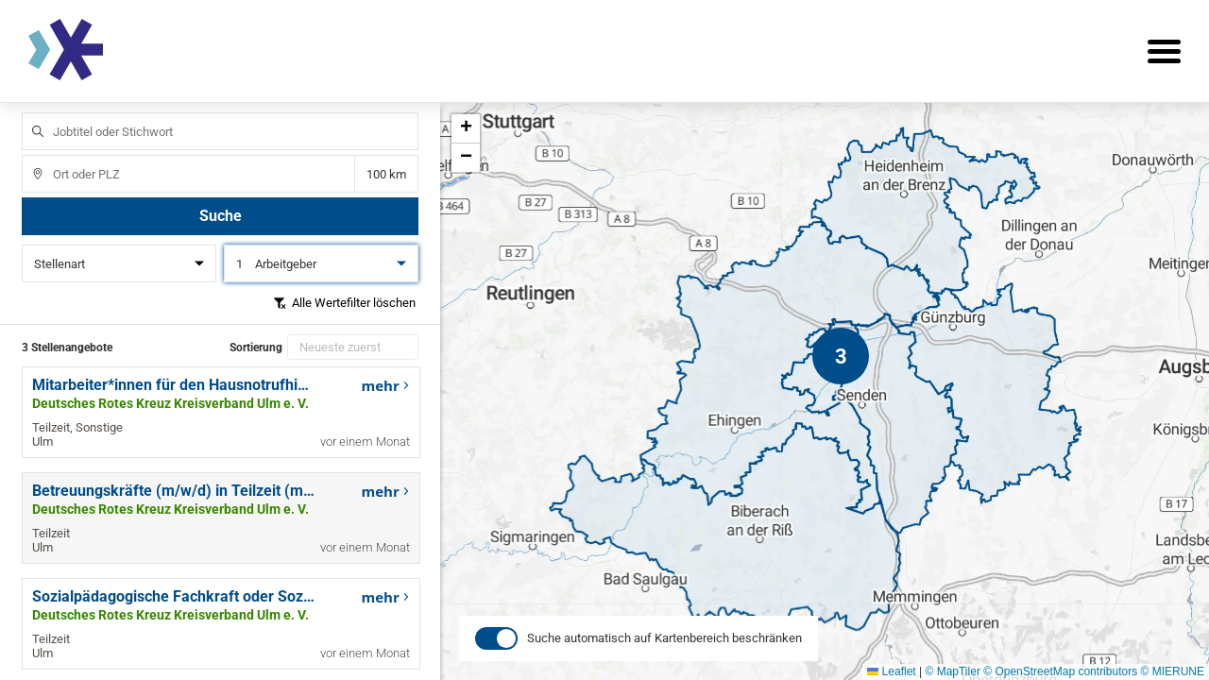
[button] (840, 356)
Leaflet (891, 671)
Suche (220, 216)
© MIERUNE (1172, 671)
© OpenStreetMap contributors (1060, 671)
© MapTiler (952, 671)
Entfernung (385, 174)
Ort (28, 155)
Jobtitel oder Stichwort (28, 112)
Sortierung (256, 347)
